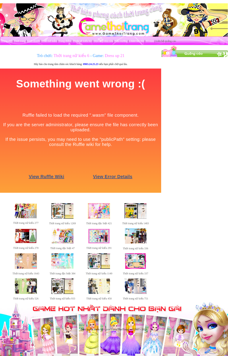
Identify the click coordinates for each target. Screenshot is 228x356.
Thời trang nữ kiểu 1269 (62, 223)
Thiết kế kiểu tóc (82, 41)
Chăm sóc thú (136, 41)
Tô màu (150, 41)
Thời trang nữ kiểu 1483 (135, 223)
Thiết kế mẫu (49, 41)
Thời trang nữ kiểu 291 (99, 248)
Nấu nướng (121, 41)
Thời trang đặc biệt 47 (62, 248)
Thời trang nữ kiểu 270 (26, 248)
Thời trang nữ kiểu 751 (135, 298)
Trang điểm (64, 41)
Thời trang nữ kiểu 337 (135, 273)
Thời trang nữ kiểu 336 (135, 248)
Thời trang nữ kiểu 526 (26, 298)
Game (107, 329)
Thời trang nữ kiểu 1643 (25, 273)
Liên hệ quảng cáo (166, 41)
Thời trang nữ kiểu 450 (99, 298)
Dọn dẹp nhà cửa (103, 41)
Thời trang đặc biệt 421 (99, 223)
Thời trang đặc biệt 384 (62, 273)
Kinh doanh (33, 41)
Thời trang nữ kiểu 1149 (99, 273)
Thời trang (19, 41)
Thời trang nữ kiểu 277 (26, 222)
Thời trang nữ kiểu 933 (62, 298)
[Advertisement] (195, 85)
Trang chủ (6, 41)
